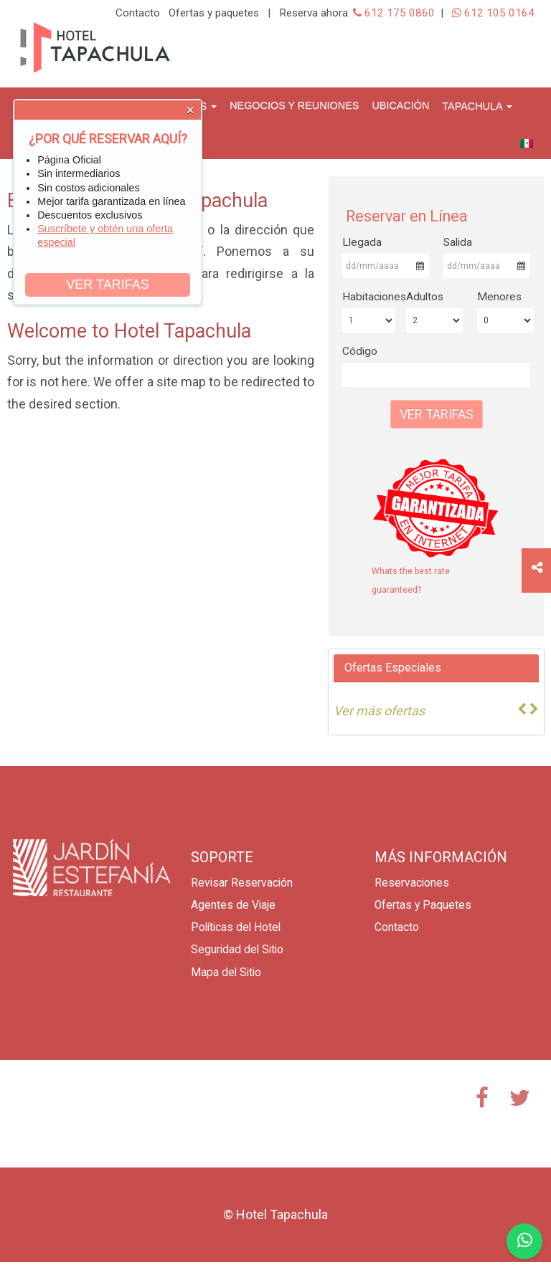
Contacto (138, 12)
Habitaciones (368, 296)
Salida (457, 242)
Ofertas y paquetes (214, 12)
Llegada (362, 242)
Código (359, 351)
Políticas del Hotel (236, 927)
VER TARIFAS (107, 284)
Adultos (424, 296)
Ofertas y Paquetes (423, 905)
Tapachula (477, 106)
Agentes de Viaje (233, 905)
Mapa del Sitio (226, 972)
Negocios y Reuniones (294, 105)
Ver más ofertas (379, 710)
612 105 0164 (493, 12)
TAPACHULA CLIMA (91, 1113)
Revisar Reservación (242, 883)
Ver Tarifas (437, 413)
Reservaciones (412, 883)
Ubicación (400, 105)
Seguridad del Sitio (237, 949)
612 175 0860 (394, 12)
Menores (499, 296)
